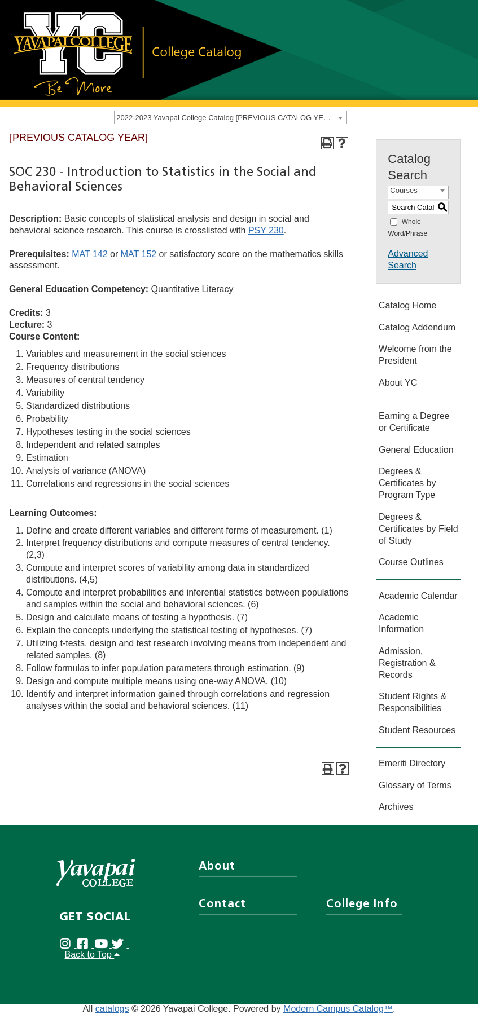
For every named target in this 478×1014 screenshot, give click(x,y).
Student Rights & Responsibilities (412, 702)
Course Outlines (411, 562)
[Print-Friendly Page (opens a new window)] (327, 143)
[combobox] (230, 117)
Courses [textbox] (403, 190)
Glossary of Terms (415, 785)
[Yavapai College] (95, 873)
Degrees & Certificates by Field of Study (418, 528)
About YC (398, 382)
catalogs (112, 1008)
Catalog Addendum (417, 327)
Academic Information (401, 623)
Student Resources (417, 730)
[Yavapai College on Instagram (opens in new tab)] (68, 944)
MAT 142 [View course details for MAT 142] (89, 254)
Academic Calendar (418, 596)
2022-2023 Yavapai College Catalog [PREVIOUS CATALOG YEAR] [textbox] (225, 117)
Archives (396, 807)
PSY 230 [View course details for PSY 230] (266, 230)
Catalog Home (407, 305)
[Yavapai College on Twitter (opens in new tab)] (120, 944)
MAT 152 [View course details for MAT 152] (138, 254)
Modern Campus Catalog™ (338, 1008)
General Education (416, 450)
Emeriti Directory (412, 763)
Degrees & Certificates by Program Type (407, 483)
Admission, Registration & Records (407, 663)
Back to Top (92, 954)
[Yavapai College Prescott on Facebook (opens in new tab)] (85, 944)
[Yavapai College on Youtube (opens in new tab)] (103, 944)
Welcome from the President (415, 354)
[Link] (127, 53)
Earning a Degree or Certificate (414, 422)
